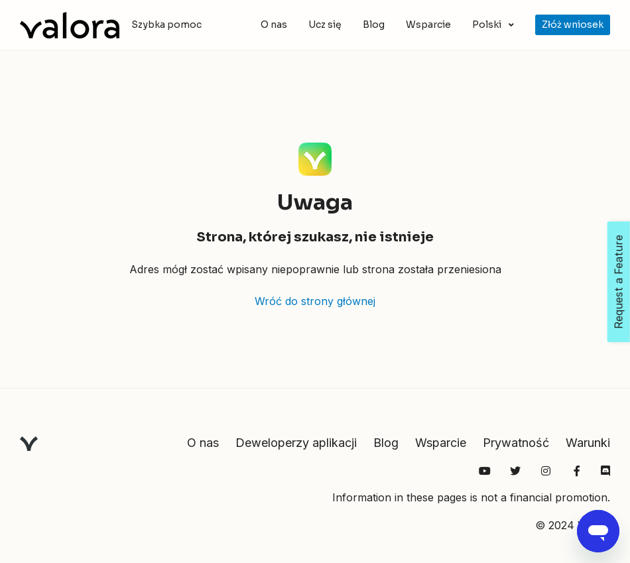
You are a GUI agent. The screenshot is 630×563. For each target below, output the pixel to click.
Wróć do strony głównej (315, 301)
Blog (374, 25)
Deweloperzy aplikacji (296, 443)
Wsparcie (428, 25)
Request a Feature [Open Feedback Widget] (618, 282)
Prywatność (516, 443)
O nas (274, 25)
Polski (487, 25)
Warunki (588, 443)
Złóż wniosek (572, 25)
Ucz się (325, 25)
